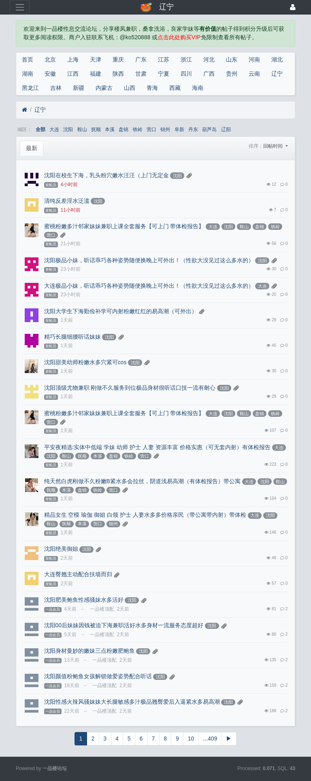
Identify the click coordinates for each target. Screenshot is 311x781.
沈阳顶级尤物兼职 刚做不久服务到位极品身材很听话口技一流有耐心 (130, 387)
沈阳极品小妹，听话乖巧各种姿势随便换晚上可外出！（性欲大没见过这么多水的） (149, 260)
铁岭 (138, 129)
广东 (141, 59)
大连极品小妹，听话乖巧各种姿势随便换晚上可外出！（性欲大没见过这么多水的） (149, 285)
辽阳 (226, 129)
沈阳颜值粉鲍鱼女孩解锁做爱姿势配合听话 (98, 676)
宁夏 (163, 73)
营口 (151, 129)
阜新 (179, 129)
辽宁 (277, 73)
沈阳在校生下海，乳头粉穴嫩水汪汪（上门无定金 (106, 175)
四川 (186, 73)
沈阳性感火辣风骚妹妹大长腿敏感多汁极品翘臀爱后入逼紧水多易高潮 (132, 701)
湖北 (277, 59)
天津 (95, 59)
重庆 (118, 59)
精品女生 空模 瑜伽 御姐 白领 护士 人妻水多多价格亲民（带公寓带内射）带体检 (145, 514)
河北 (209, 59)
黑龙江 (30, 88)
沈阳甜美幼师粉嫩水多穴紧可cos (85, 362)
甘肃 (141, 73)
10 (191, 738)
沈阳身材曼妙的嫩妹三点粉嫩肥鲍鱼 (89, 650)
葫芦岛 (209, 129)
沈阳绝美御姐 (61, 548)
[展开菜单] (20, 7)
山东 (231, 59)
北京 (50, 59)
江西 (73, 73)
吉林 (56, 88)
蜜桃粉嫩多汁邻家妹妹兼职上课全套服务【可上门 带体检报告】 (124, 226)
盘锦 (123, 129)
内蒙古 (104, 88)
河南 (254, 59)
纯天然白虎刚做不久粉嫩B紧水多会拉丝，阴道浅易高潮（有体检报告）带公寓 (142, 481)
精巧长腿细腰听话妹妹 (72, 336)
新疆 (78, 88)
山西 (129, 88)
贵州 (231, 73)
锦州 (165, 129)
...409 (210, 738)
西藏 (175, 88)
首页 (27, 59)
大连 (54, 129)
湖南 (27, 73)
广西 (209, 73)
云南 (254, 73)
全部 (40, 129)
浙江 (186, 59)
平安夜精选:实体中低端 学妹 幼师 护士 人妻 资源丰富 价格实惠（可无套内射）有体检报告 (157, 447)
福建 (95, 73)
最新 (31, 148)
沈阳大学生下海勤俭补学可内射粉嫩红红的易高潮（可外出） (120, 311)
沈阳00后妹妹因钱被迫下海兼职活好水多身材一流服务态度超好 (124, 625)
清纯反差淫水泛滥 (66, 200)
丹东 (193, 129)
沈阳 (68, 129)
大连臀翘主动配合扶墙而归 (78, 574)
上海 (73, 59)
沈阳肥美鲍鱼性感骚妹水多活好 (84, 599)
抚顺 (96, 129)
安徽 (50, 73)
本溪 (110, 129)
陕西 (118, 73)
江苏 (163, 59)
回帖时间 (273, 146)
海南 (197, 88)
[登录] (293, 7)
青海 (152, 88)
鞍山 (82, 129)
